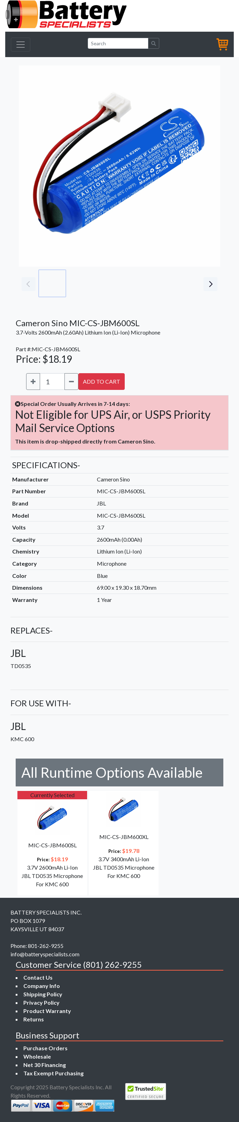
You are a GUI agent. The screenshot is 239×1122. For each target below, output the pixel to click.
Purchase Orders (45, 1048)
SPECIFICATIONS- (46, 465)
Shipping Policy (42, 994)
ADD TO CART (101, 381)
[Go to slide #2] (83, 283)
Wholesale (37, 1056)
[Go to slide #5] (175, 283)
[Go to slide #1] (52, 283)
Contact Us (38, 977)
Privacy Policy (41, 1002)
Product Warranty (47, 1010)
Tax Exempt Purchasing (53, 1073)
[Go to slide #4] (144, 283)
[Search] (118, 43)
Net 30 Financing (44, 1064)
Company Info (41, 985)
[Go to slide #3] (114, 283)
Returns (33, 1019)
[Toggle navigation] (20, 45)
